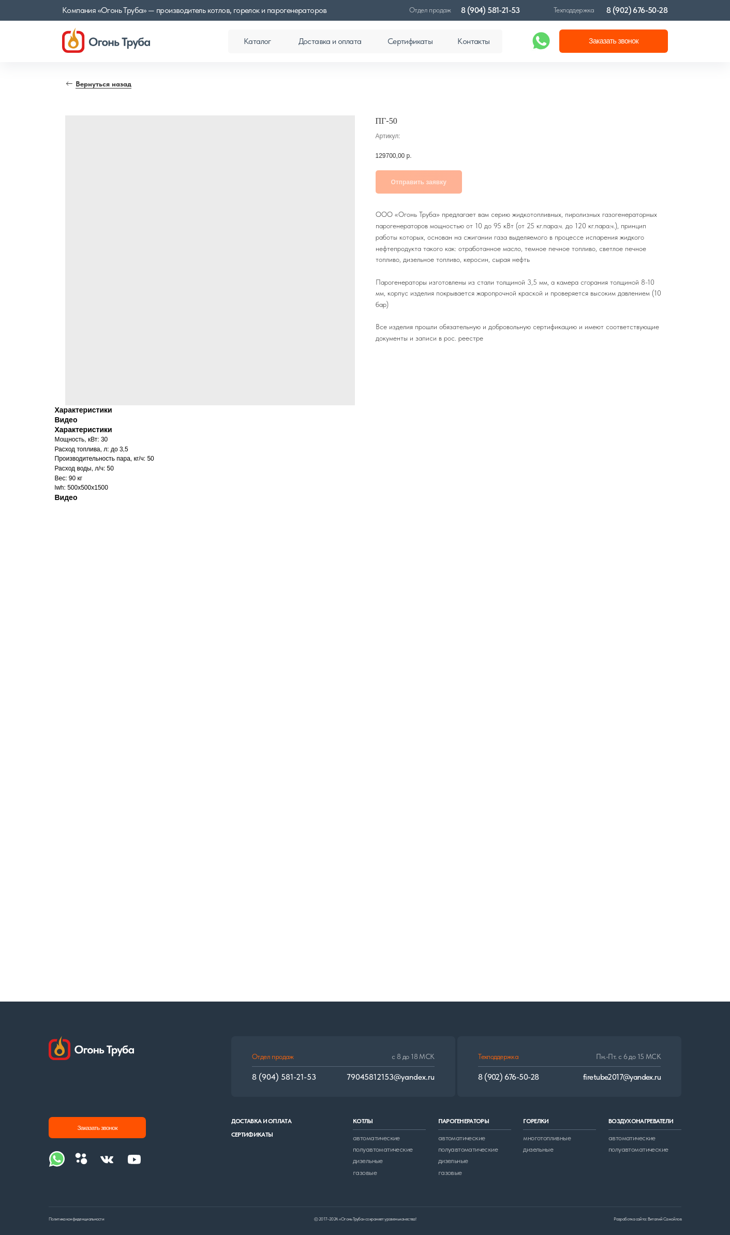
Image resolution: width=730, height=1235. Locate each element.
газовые (365, 1172)
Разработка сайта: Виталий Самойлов (647, 1219)
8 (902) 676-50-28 (636, 10)
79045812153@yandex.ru (391, 1076)
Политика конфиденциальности (76, 1219)
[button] (613, 41)
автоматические (376, 1138)
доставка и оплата (261, 1121)
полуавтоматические (382, 1149)
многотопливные (547, 1138)
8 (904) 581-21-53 (490, 10)
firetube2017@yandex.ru (622, 1076)
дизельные (368, 1160)
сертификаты (252, 1134)
